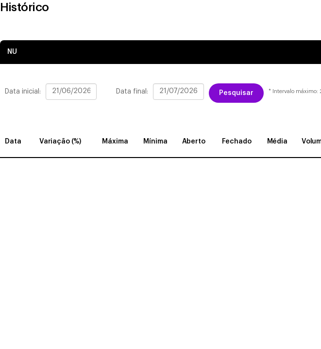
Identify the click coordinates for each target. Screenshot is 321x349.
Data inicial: (23, 91)
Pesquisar (236, 93)
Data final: (132, 91)
